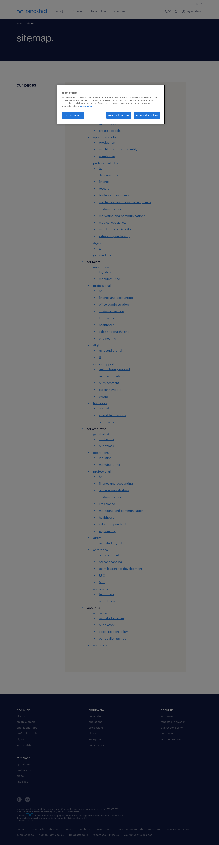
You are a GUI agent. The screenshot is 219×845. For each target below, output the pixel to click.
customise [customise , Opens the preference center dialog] (72, 115)
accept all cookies (147, 115)
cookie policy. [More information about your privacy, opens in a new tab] (86, 106)
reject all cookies (118, 115)
